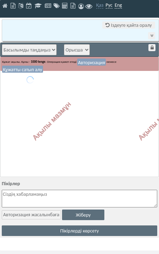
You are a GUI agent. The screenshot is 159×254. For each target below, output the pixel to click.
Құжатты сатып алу (22, 70)
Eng (118, 5)
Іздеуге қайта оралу (128, 25)
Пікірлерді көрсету (79, 231)
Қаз (100, 5)
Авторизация (91, 63)
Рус (109, 5)
